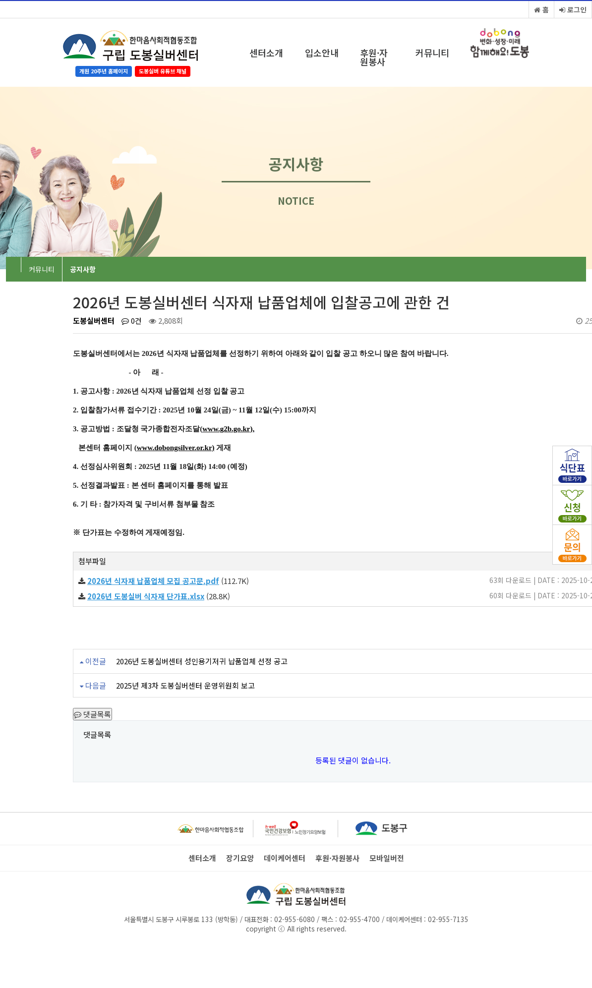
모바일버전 (386, 858)
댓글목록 (92, 714)
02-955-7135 (448, 919)
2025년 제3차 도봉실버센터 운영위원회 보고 (185, 685)
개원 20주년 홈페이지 (103, 71)
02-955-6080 (294, 919)
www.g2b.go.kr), (228, 429)
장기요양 (240, 858)
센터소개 (266, 52)
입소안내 (322, 52)
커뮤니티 (432, 52)
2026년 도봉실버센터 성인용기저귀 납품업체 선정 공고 (202, 661)
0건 (131, 320)
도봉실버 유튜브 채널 (162, 71)
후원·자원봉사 (374, 57)
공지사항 (83, 269)
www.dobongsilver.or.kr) (176, 448)
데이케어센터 (284, 858)
